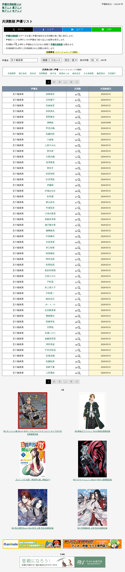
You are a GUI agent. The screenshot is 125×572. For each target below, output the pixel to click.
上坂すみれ (50, 145)
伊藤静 (50, 185)
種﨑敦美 (50, 230)
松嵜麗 (50, 196)
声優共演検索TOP (11, 4)
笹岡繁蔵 (43, 73)
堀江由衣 (23, 73)
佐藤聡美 (50, 361)
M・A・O (50, 304)
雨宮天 (50, 168)
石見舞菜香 (50, 310)
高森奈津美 (50, 219)
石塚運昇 (12, 73)
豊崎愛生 (50, 316)
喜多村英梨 (50, 270)
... (65, 82)
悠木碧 (50, 151)
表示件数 (84, 60)
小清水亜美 (50, 213)
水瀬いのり (50, 333)
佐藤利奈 (50, 134)
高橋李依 (50, 321)
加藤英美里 (50, 338)
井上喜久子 (50, 287)
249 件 (103, 60)
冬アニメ (17, 11)
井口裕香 (50, 247)
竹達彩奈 (50, 208)
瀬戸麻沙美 (50, 225)
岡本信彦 (50, 259)
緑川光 (53, 73)
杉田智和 (50, 173)
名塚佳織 (50, 355)
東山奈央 (50, 202)
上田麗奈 (50, 372)
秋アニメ (7, 11)
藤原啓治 (101, 73)
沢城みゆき (50, 191)
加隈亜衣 (50, 94)
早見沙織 (50, 128)
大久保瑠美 (89, 73)
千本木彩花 (50, 350)
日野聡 (50, 327)
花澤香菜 (50, 162)
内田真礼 (50, 111)
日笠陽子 (112, 73)
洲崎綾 (50, 122)
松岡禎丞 (50, 264)
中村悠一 (50, 293)
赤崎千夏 (50, 367)
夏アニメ (17, 7)
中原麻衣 (50, 236)
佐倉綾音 (50, 105)
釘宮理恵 (50, 179)
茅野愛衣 (50, 117)
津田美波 (50, 344)
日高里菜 (50, 242)
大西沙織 (50, 156)
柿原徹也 (50, 253)
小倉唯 (50, 139)
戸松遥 (50, 281)
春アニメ (7, 7)
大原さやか (50, 276)
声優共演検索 (12, 36)
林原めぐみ (64, 73)
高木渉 (33, 73)
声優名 (5, 60)
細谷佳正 (76, 73)
